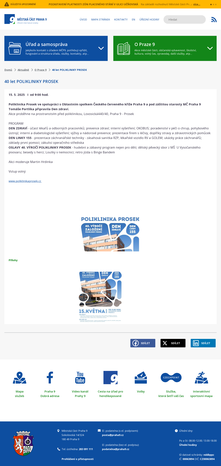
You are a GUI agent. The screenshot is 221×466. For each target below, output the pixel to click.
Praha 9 (50, 389)
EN (133, 19)
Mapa (19, 389)
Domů (8, 70)
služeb (19, 394)
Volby (141, 389)
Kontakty (121, 19)
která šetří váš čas (171, 394)
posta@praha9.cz (113, 433)
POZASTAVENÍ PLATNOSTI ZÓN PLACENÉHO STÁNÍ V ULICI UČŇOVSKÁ (93, 4)
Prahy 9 (80, 394)
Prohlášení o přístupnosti (78, 457)
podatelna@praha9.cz (115, 447)
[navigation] (56, 48)
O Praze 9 (41, 70)
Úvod (83, 19)
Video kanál (80, 389)
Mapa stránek (100, 19)
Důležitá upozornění (27, 4)
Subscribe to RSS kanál (214, 19)
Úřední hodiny (149, 19)
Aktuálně (23, 70)
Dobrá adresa (50, 394)
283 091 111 (86, 447)
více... (196, 4)
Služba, (171, 389)
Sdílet (138, 341)
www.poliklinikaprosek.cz (27, 181)
